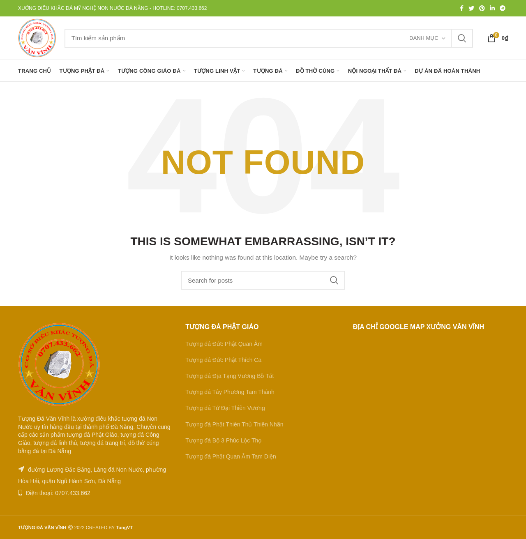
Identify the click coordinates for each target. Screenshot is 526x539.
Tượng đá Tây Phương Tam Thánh (230, 392)
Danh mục (423, 38)
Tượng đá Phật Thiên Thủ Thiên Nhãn (234, 424)
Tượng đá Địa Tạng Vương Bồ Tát (229, 376)
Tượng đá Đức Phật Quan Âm (224, 344)
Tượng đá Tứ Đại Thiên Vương (225, 408)
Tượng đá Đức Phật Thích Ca (223, 360)
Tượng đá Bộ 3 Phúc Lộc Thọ (223, 440)
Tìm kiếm (462, 38)
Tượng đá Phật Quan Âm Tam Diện (230, 456)
